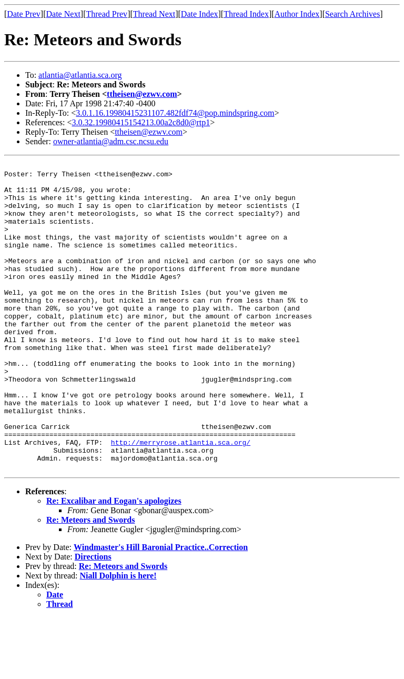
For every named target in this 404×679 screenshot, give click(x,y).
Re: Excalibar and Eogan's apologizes (113, 562)
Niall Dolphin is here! (118, 637)
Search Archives (352, 13)
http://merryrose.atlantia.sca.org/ (180, 499)
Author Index (297, 13)
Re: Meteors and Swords (90, 581)
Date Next (63, 13)
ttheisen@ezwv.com (142, 93)
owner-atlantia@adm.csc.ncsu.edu (110, 141)
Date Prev (24, 13)
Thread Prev (106, 13)
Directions (93, 618)
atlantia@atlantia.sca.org (80, 75)
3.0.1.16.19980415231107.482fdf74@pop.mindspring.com (175, 112)
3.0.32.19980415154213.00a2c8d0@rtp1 (141, 122)
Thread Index (246, 13)
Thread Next (154, 13)
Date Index (199, 13)
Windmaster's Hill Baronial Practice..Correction (161, 608)
